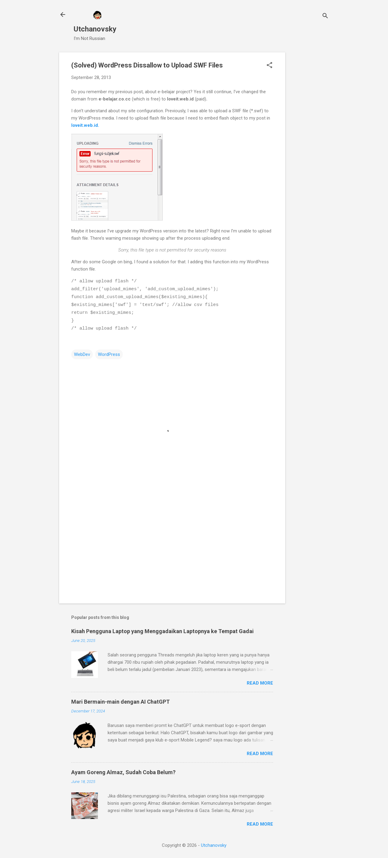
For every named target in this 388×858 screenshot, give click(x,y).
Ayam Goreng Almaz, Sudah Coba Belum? (123, 770)
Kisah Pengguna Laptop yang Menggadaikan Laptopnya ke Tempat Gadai (162, 629)
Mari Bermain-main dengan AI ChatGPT (120, 699)
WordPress (109, 352)
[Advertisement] (309, 143)
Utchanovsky (95, 29)
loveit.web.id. (85, 125)
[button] (269, 65)
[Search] (325, 16)
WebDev (82, 352)
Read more (260, 681)
